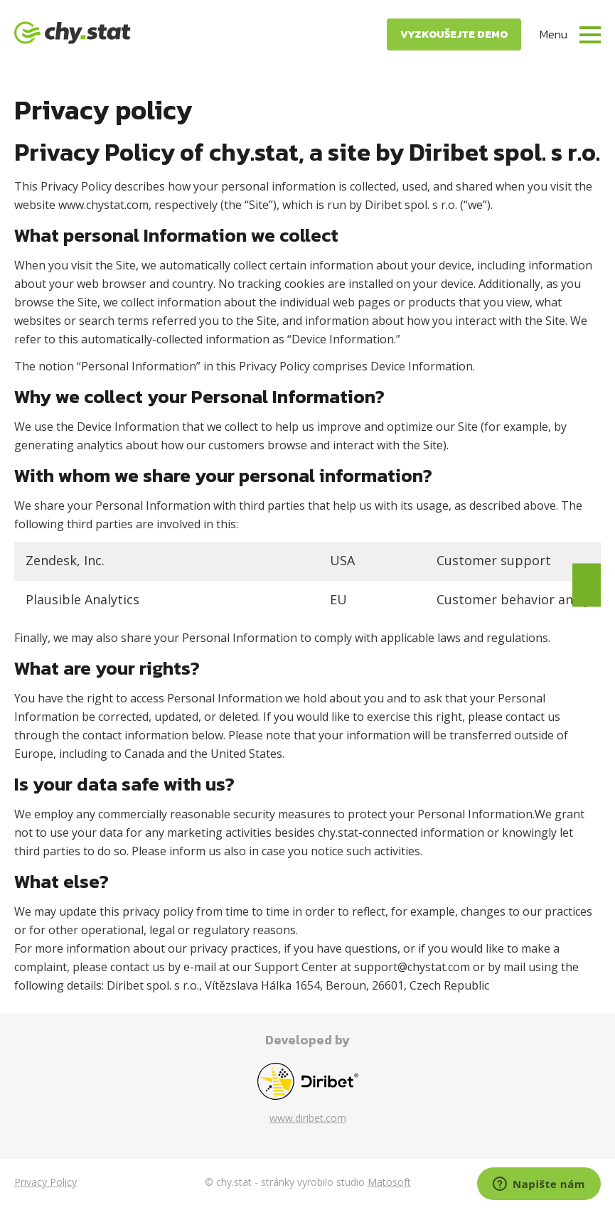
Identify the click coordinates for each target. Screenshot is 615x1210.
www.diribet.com (307, 1118)
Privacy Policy (45, 1182)
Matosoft (389, 1182)
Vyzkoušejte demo (454, 34)
